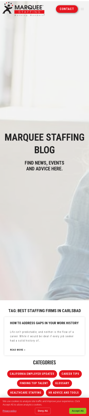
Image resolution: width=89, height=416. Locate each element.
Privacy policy (9, 410)
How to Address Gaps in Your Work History (44, 323)
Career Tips (70, 373)
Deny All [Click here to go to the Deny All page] (43, 410)
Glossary (62, 383)
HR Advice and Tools (64, 392)
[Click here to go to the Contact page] (67, 8)
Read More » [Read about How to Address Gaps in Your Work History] (17, 350)
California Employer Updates (32, 373)
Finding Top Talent (34, 383)
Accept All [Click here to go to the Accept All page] (78, 410)
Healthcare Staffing (25, 392)
